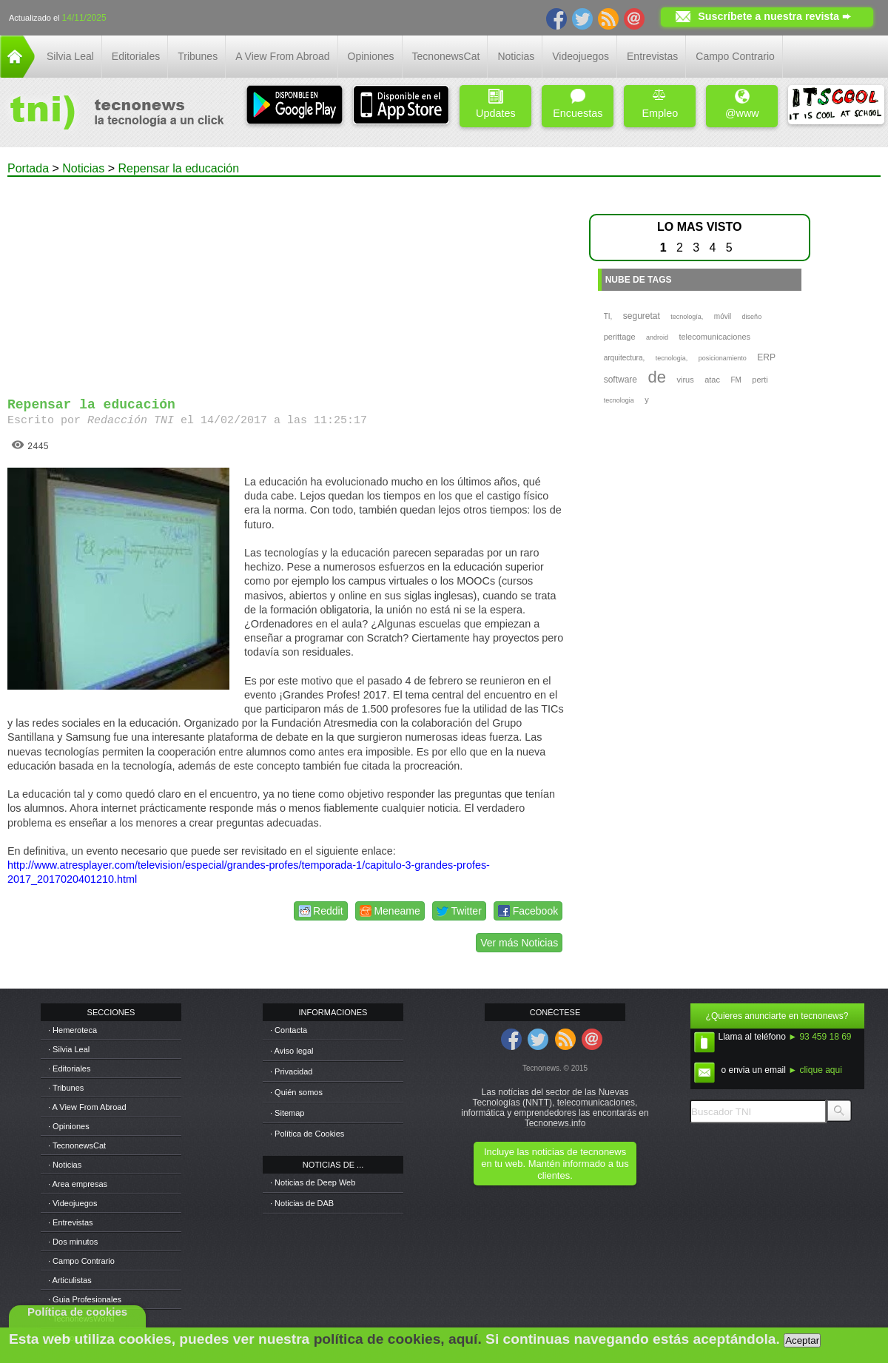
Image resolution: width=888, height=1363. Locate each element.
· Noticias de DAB (302, 1203)
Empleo (659, 104)
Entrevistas (652, 56)
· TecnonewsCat (77, 1145)
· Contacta (288, 1030)
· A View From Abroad (87, 1107)
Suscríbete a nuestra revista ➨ (774, 16)
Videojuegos (580, 56)
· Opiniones (69, 1126)
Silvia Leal (70, 56)
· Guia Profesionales (84, 1299)
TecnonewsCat (446, 56)
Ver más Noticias (519, 943)
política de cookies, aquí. (398, 1339)
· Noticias (64, 1164)
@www (742, 104)
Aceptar (802, 1340)
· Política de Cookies (307, 1133)
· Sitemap (287, 1112)
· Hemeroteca (72, 1030)
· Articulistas (70, 1280)
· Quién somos (296, 1092)
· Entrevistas (70, 1222)
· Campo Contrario (81, 1260)
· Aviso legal (292, 1050)
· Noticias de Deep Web (312, 1182)
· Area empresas (77, 1183)
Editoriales (136, 56)
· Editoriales (69, 1068)
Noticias (515, 56)
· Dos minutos (73, 1241)
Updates (496, 104)
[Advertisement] (287, 280)
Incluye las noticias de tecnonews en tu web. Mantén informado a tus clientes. (554, 1163)
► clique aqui (815, 1070)
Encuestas (577, 104)
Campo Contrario (735, 56)
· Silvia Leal (69, 1049)
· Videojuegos (72, 1203)
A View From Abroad (282, 56)
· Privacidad (291, 1071)
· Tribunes (66, 1087)
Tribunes (198, 56)
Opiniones (371, 56)
